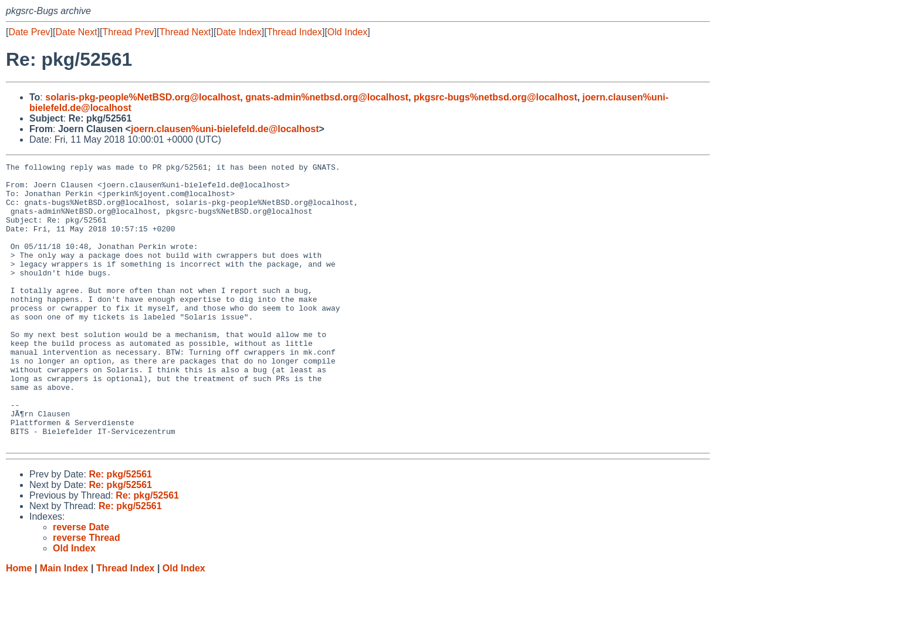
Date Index (238, 32)
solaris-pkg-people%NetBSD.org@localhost (142, 97)
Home (19, 625)
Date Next (76, 32)
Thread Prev (128, 32)
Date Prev (29, 32)
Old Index (347, 32)
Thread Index (294, 32)
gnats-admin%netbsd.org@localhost (326, 97)
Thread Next (185, 32)
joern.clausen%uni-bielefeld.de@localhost (225, 129)
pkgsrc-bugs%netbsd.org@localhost (495, 97)
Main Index (64, 625)
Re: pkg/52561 (120, 531)
